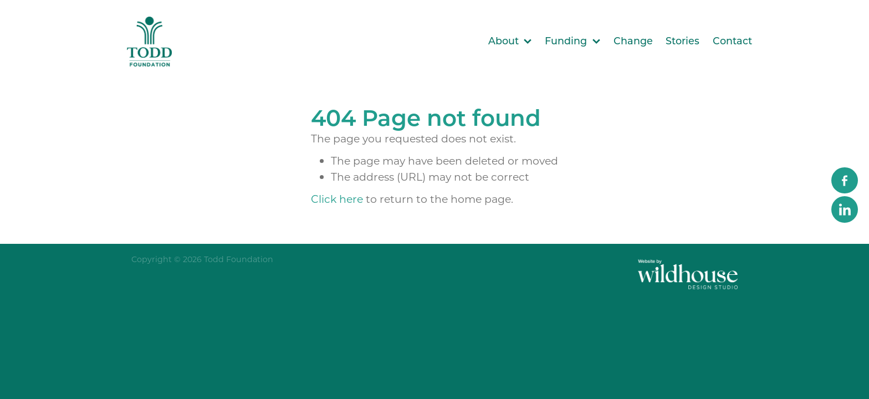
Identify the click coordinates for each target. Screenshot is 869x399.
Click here (337, 199)
